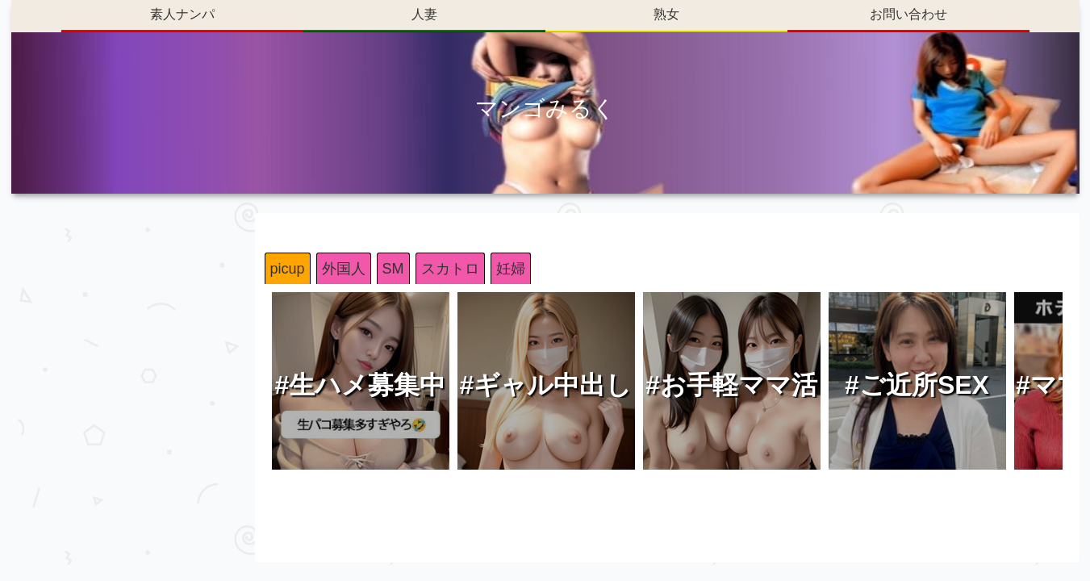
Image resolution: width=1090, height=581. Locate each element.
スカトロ (450, 269)
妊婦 (510, 269)
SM (393, 269)
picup (287, 269)
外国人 (343, 269)
